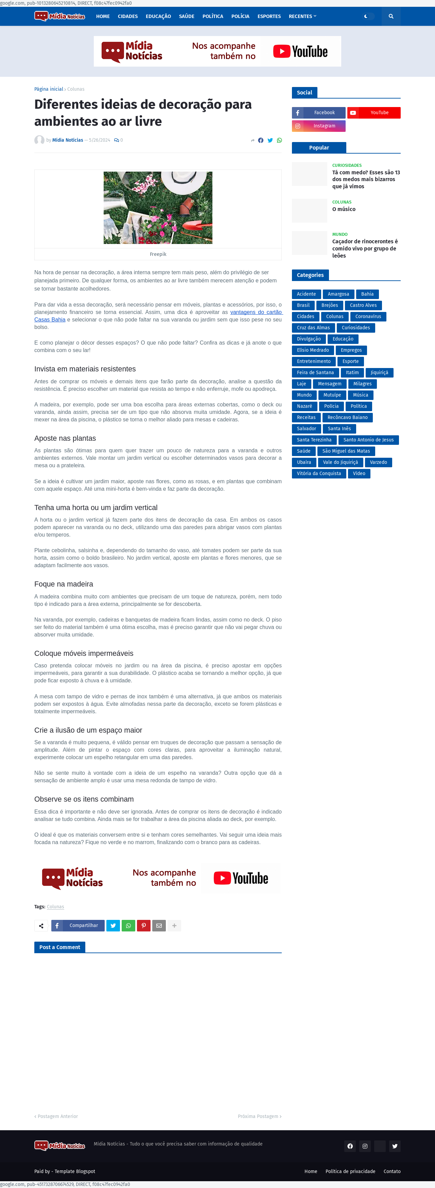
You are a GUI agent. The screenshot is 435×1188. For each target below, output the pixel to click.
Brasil (303, 305)
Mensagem (330, 384)
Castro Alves (363, 305)
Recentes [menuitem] (300, 16)
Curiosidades (356, 328)
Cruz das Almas (313, 328)
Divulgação (309, 339)
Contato (392, 1171)
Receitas (306, 417)
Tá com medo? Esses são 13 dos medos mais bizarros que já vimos (366, 179)
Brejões (329, 305)
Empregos (351, 350)
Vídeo (359, 473)
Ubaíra (304, 462)
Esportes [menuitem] (269, 16)
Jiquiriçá (379, 372)
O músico (343, 209)
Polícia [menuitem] (240, 16)
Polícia (331, 406)
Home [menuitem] (103, 16)
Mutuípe (332, 395)
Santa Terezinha (314, 440)
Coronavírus (368, 316)
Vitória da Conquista (319, 473)
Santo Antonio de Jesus (369, 440)
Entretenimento (314, 361)
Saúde (304, 451)
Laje (301, 384)
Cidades (305, 316)
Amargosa (338, 294)
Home (310, 1171)
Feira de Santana (315, 372)
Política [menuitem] (213, 16)
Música (360, 395)
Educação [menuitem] (158, 16)
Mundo (304, 395)
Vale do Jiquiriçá (340, 462)
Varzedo (378, 462)
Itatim (352, 372)
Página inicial (48, 89)
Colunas (76, 89)
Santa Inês (339, 429)
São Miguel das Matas (346, 451)
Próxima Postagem (258, 1116)
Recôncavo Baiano (348, 417)
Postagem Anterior (58, 1116)
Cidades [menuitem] (128, 16)
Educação (343, 339)
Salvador (306, 429)
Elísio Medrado (313, 350)
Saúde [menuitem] (186, 16)
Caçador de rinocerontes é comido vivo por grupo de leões (365, 248)
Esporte (351, 361)
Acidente (306, 294)
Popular (319, 147)
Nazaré (304, 406)
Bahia (367, 294)
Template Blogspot (75, 1171)
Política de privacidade (351, 1171)
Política (359, 406)
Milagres (362, 384)
